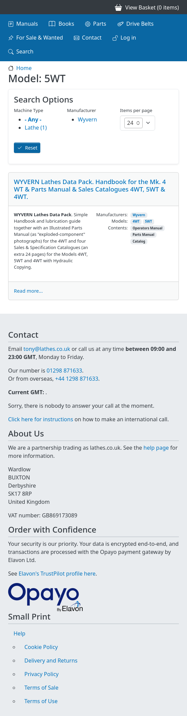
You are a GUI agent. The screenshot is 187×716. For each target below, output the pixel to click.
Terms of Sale (41, 687)
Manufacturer (81, 110)
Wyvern (138, 215)
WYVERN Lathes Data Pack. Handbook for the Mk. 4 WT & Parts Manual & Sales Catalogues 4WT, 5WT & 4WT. (90, 189)
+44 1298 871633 (76, 378)
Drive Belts (140, 23)
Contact (92, 37)
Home (24, 68)
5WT (148, 221)
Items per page (136, 110)
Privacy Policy (41, 674)
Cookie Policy (41, 647)
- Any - (33, 119)
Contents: (118, 228)
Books (66, 23)
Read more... (28, 291)
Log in (128, 37)
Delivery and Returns (51, 660)
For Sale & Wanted (39, 37)
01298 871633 (64, 370)
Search (25, 51)
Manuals (27, 23)
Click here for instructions (40, 419)
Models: (119, 221)
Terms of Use (41, 701)
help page (156, 447)
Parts (99, 23)
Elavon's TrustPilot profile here (57, 573)
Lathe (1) (36, 127)
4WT (136, 221)
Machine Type (28, 110)
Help (19, 633)
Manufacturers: (112, 214)
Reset (31, 147)
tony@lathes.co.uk (46, 349)
